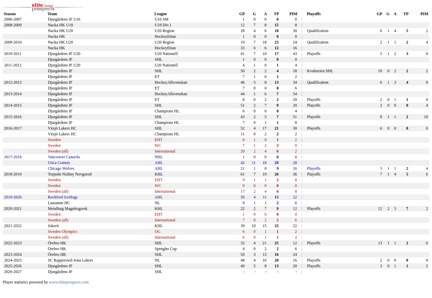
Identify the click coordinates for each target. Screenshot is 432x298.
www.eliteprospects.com (69, 282)
